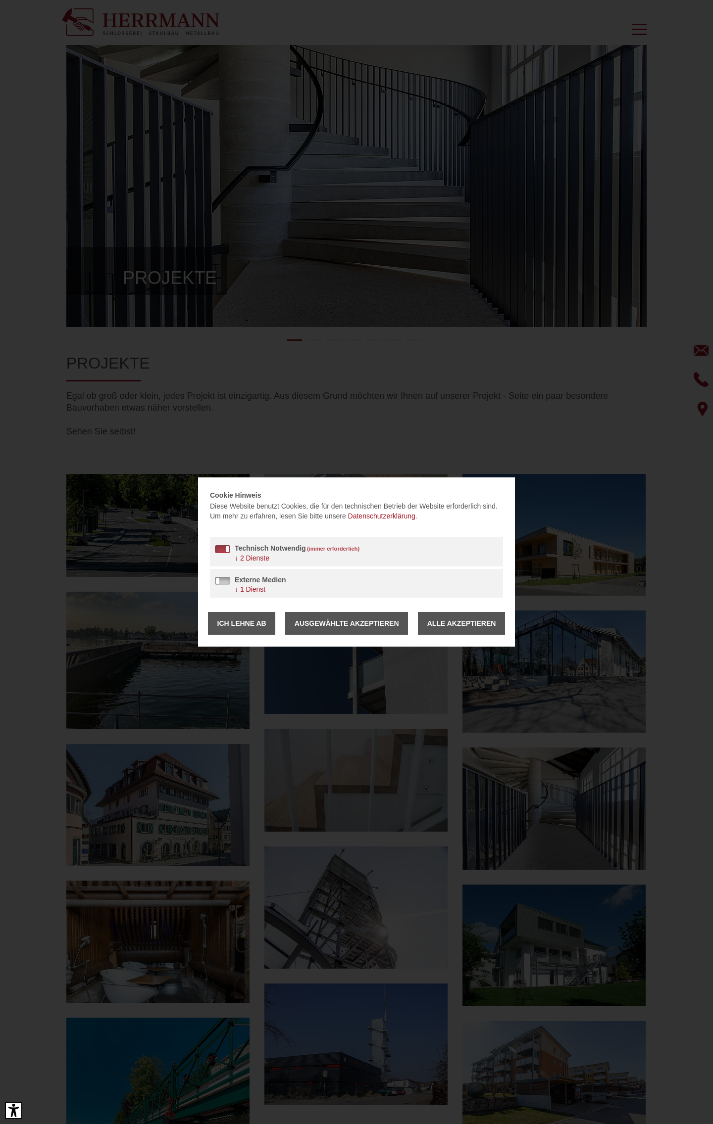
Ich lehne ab (241, 623)
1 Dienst (250, 589)
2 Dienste (252, 558)
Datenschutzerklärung (381, 516)
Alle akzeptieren (461, 623)
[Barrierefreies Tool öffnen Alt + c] (13, 1110)
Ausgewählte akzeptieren (347, 623)
